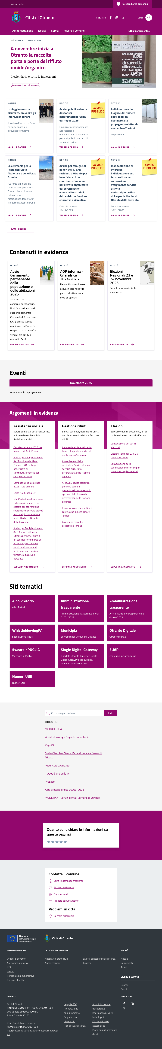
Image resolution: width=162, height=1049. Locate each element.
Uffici (9, 967)
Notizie (124, 959)
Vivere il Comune (74, 30)
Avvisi (124, 967)
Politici (10, 971)
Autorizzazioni (52, 963)
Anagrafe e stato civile (56, 959)
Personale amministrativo (20, 976)
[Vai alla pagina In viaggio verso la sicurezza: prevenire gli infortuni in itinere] (19, 146)
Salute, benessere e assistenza (99, 959)
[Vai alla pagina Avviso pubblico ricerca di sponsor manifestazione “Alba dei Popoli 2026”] (70, 146)
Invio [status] (110, 713)
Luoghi (124, 985)
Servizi (55, 30)
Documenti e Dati (16, 980)
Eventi (124, 989)
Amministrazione (22, 30)
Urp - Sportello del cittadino (21, 1023)
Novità (42, 30)
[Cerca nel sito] (148, 17)
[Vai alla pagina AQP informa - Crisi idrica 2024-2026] (71, 343)
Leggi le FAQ (70, 1004)
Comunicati (127, 963)
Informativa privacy (102, 1013)
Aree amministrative (17, 963)
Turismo (87, 963)
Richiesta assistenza (75, 1026)
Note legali (98, 1017)
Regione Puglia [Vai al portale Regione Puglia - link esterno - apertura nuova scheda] (17, 4)
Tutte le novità (21, 229)
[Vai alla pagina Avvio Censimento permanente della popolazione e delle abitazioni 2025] (21, 343)
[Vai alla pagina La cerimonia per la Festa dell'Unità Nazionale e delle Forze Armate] (19, 214)
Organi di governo (16, 959)
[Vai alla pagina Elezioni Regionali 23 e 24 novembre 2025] (121, 343)
